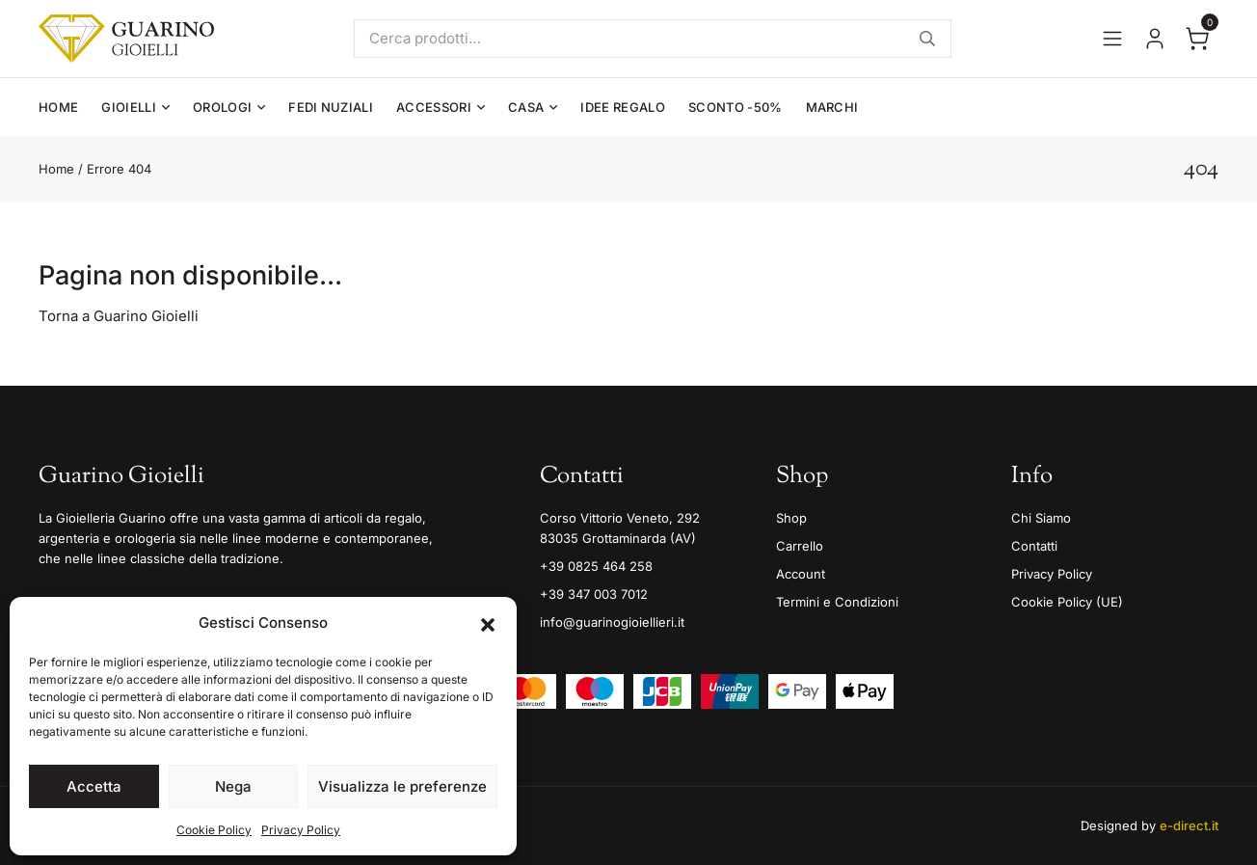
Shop (791, 518)
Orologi (222, 107)
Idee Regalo (622, 107)
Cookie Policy (214, 830)
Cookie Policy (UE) (1067, 601)
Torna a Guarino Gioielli (119, 316)
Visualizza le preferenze (402, 786)
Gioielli (128, 107)
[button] (487, 623)
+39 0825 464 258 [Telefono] (596, 566)
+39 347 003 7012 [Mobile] (594, 594)
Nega (233, 786)
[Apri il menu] (1112, 38)
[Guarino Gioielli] (126, 38)
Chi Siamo (1041, 518)
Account (800, 573)
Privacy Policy (300, 830)
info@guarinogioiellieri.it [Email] (612, 622)
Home (58, 107)
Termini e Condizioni (837, 601)
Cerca (927, 38)
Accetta (94, 786)
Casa (526, 107)
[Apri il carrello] (1197, 38)
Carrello (799, 546)
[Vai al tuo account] (1155, 38)
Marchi (832, 107)
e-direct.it (1189, 825)
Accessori (433, 107)
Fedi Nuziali (330, 107)
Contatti (1034, 546)
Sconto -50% (735, 107)
